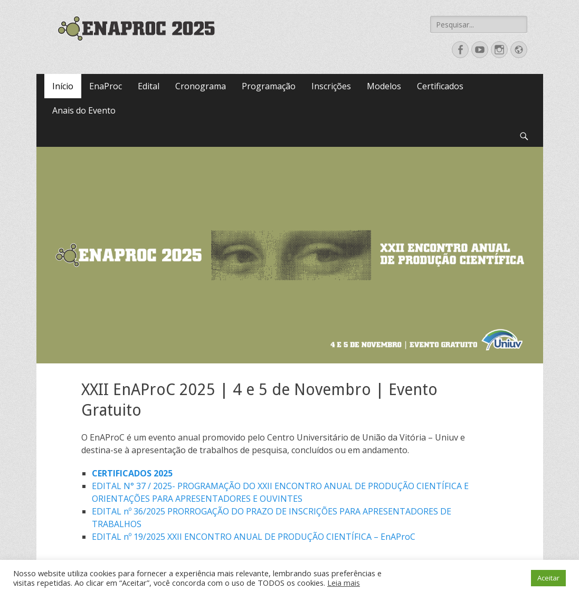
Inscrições (331, 86)
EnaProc (105, 86)
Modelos (384, 86)
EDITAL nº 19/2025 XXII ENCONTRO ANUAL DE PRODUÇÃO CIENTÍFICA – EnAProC (253, 536)
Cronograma (200, 86)
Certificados (440, 86)
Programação (269, 86)
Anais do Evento (84, 110)
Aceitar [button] (548, 578)
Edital (148, 86)
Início (62, 86)
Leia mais (343, 582)
